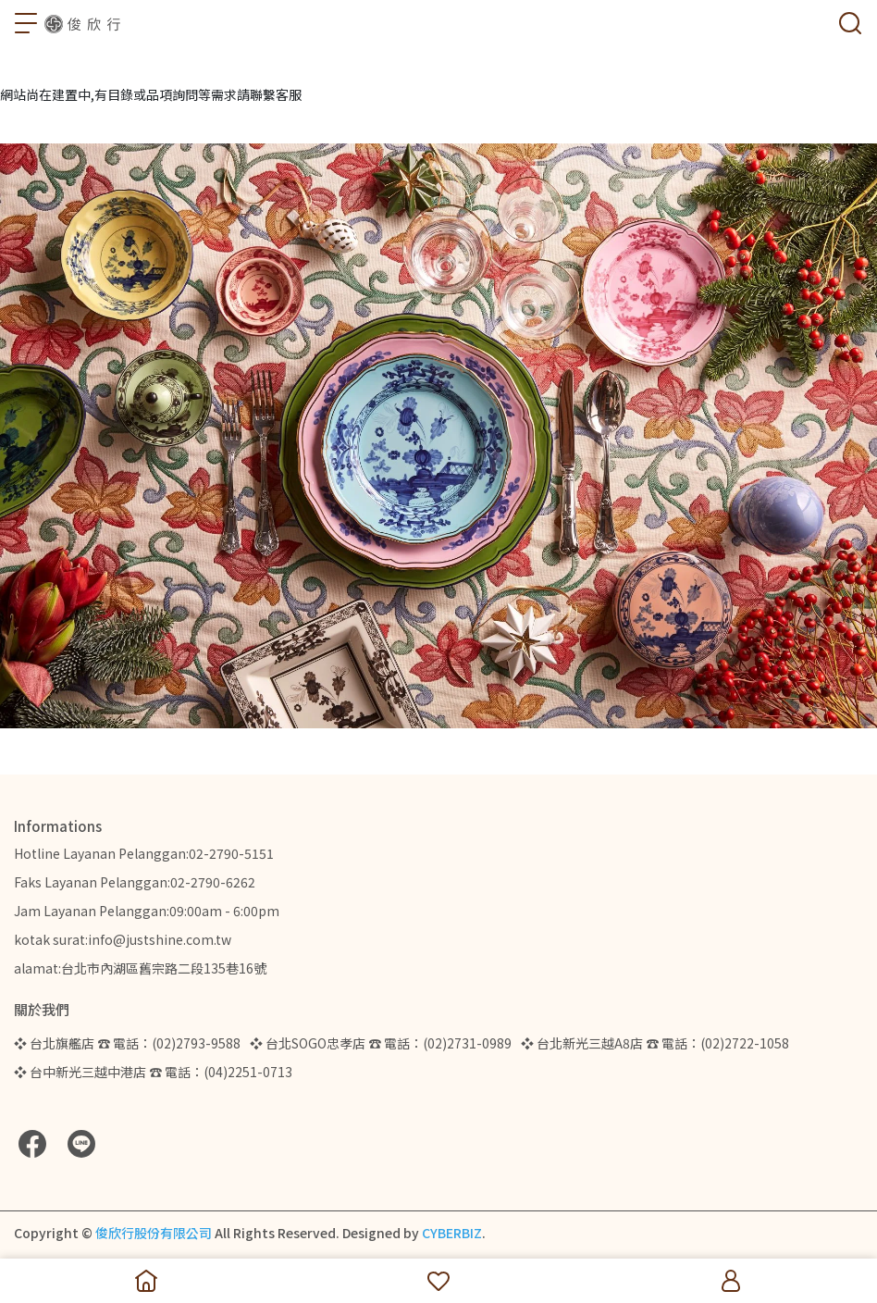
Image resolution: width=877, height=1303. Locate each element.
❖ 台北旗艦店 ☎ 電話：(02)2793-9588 (127, 1043)
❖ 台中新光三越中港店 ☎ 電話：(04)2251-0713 (153, 1071)
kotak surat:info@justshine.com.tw (122, 939)
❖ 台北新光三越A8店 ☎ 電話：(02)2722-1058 (655, 1043)
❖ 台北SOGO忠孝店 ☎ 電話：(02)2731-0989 (381, 1043)
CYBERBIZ (452, 1232)
